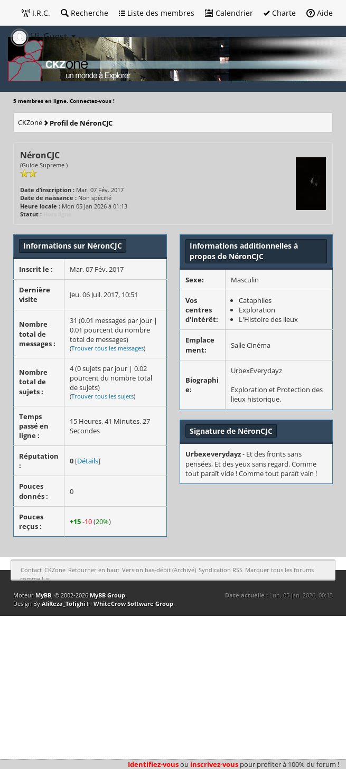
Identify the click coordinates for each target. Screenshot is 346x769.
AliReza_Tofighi (63, 603)
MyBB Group (107, 595)
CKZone (30, 122)
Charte (280, 13)
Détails (87, 461)
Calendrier (229, 13)
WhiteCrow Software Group (133, 603)
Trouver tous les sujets (102, 396)
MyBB (43, 595)
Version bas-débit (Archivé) (159, 570)
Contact (31, 570)
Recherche (84, 13)
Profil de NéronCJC (81, 123)
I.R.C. (36, 13)
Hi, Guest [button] (40, 36)
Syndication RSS (220, 570)
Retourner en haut (93, 570)
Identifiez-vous (153, 764)
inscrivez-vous (214, 764)
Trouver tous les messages (107, 348)
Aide (319, 13)
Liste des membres (156, 13)
